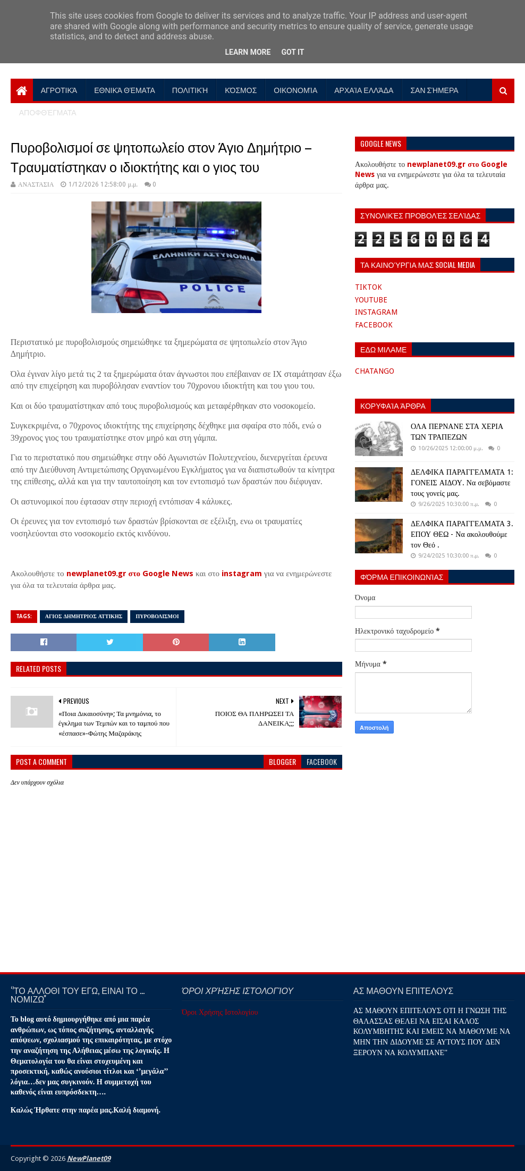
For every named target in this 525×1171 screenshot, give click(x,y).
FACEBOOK (374, 325)
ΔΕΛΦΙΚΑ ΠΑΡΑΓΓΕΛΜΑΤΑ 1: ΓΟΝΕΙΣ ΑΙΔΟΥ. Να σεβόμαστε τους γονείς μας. (462, 482)
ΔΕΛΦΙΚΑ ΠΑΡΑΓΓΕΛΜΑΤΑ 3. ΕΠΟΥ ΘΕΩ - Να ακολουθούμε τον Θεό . (462, 534)
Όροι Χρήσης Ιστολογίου (220, 1012)
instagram (242, 573)
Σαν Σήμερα (434, 89)
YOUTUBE (371, 300)
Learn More (247, 52)
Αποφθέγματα (48, 111)
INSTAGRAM (376, 312)
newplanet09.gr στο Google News (130, 573)
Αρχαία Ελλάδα (363, 89)
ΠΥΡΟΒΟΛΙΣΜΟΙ (157, 616)
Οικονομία (295, 89)
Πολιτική (190, 89)
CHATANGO (374, 371)
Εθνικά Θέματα (124, 89)
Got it (292, 52)
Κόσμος (241, 89)
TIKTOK (368, 287)
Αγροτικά (59, 89)
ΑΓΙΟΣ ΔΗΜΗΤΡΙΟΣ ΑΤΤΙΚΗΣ (84, 616)
